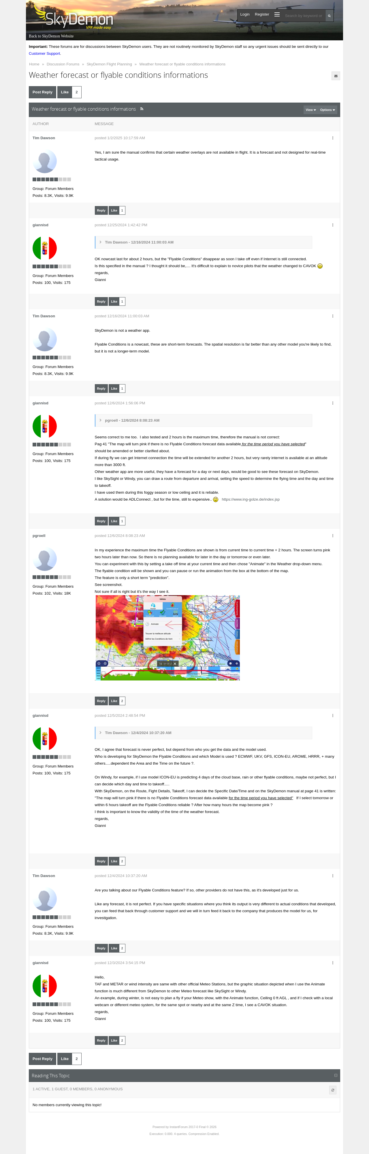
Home (34, 64)
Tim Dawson (44, 138)
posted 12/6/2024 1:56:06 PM (120, 403)
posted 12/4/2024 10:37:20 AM (121, 876)
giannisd (40, 225)
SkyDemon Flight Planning (109, 64)
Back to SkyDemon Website (51, 36)
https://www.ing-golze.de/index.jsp (251, 499)
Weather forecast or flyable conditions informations (182, 64)
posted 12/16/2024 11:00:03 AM (122, 316)
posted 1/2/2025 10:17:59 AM (120, 138)
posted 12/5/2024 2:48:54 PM (120, 715)
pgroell (39, 535)
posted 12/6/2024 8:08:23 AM (120, 535)
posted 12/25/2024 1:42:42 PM (121, 225)
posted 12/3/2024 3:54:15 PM (120, 963)
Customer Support (44, 53)
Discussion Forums (63, 64)
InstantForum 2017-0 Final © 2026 (193, 1127)
